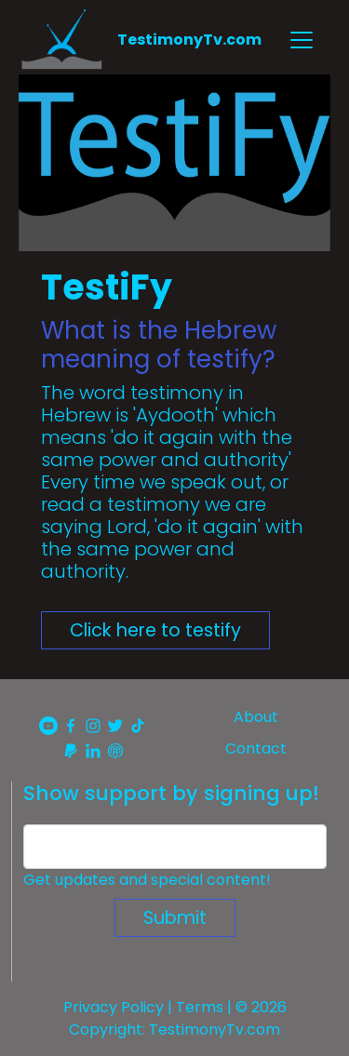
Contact (256, 748)
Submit (175, 917)
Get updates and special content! (147, 879)
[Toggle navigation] (301, 40)
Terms (199, 1007)
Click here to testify (155, 630)
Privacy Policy (113, 1007)
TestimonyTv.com (189, 39)
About (256, 717)
